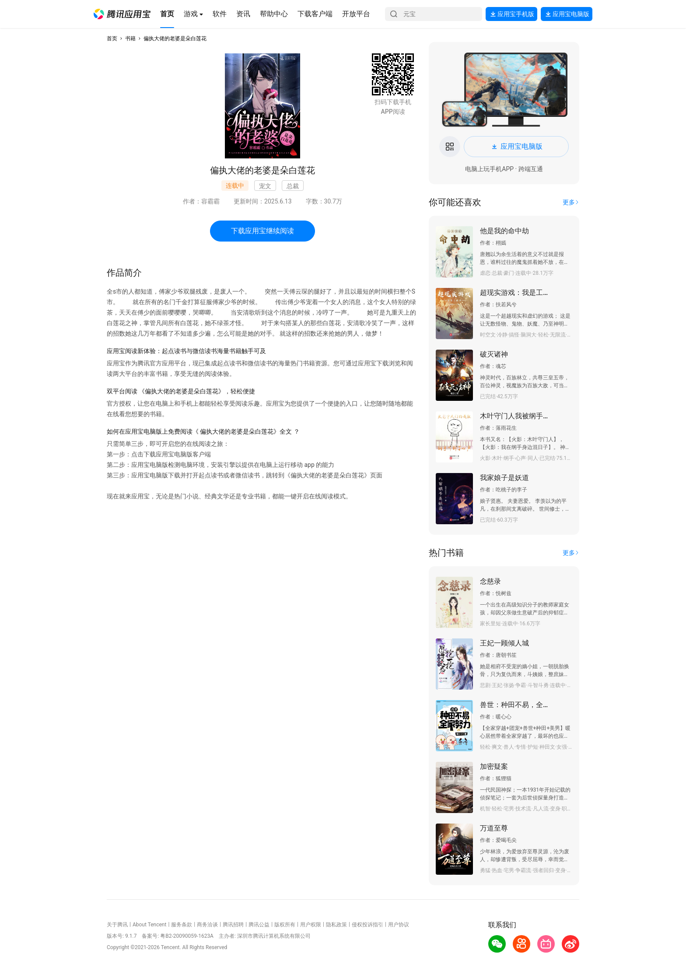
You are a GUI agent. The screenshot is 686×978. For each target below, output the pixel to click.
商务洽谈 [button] (207, 925)
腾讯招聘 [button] (233, 925)
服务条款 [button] (181, 925)
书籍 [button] (130, 38)
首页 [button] (112, 38)
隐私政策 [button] (336, 925)
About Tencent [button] (149, 925)
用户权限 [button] (310, 925)
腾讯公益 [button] (259, 925)
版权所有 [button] (284, 925)
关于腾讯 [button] (117, 925)
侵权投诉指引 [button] (367, 925)
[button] (122, 14)
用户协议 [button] (398, 925)
